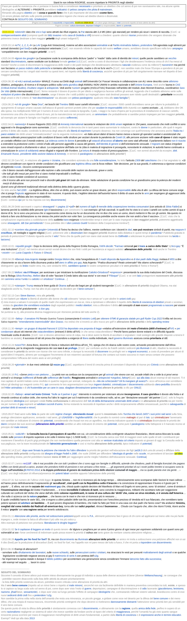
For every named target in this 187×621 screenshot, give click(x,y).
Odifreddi (123, 236)
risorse (132, 35)
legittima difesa (83, 163)
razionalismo (13, 611)
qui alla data (143, 377)
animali (78, 81)
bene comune (86, 288)
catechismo (151, 160)
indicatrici (62, 9)
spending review (160, 321)
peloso (73, 9)
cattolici (36, 279)
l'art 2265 (21, 190)
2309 (137, 160)
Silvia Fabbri (172, 206)
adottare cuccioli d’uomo (50, 404)
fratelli (66, 377)
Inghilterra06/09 (84, 417)
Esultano (31, 88)
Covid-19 (120, 137)
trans (66, 219)
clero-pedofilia (162, 384)
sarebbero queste (77, 265)
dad (130, 229)
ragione (126, 608)
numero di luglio (88, 206)
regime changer (63, 414)
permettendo (36, 223)
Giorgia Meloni (62, 259)
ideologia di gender (123, 453)
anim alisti (21, 35)
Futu (36, 252)
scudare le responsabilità (109, 107)
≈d (16, 81)
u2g (96, 555)
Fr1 (16, 374)
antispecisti (52, 88)
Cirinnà (154, 364)
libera (85, 338)
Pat (83, 32)
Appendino (125, 259)
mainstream (106, 9)
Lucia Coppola (23, 252)
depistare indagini (93, 26)
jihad (13, 592)
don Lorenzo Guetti (77, 223)
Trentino (64, 104)
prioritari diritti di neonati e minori (18, 407)
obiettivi (28, 12)
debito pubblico (55, 559)
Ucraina (56, 160)
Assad (89, 414)
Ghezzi (47, 252)
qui (20, 200)
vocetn (5, 252)
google (25, 104)
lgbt (46, 209)
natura (33, 496)
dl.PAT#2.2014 (32, 470)
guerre (87, 588)
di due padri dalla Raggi (146, 259)
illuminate (83, 539)
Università (52, 229)
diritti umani (116, 124)
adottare (25, 503)
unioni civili (125, 298)
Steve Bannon (27, 295)
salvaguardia (176, 404)
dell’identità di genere (107, 144)
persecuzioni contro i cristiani (90, 552)
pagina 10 (63, 206)
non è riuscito (179, 140)
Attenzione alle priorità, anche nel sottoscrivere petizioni (43, 516)
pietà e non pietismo (38, 374)
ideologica (19, 401)
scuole (142, 453)
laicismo (5, 239)
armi (146, 193)
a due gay (44, 308)
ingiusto (20, 193)
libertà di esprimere (81, 130)
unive (76, 88)
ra (40, 252)
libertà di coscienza (126, 615)
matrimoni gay (53, 486)
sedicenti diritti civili (17, 595)
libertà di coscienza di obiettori (148, 302)
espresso (116, 272)
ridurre (23, 298)
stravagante (13, 223)
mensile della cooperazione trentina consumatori (124, 206)
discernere (102, 351)
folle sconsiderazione (105, 160)
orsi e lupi (41, 32)
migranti (156, 144)
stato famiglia (120, 97)
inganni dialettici (102, 384)
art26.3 (138, 450)
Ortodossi (103, 272)
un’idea (178, 453)
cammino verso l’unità (16, 279)
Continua (59, 279)
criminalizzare (119, 384)
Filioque (113, 275)
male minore (20, 427)
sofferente (71, 117)
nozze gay (59, 364)
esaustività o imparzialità (63, 23)
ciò (65, 298)
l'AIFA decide (106, 246)
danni (118, 26)
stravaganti (48, 206)
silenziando (79, 414)
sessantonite (30, 592)
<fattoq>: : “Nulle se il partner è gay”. (46, 394)
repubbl (20, 246)
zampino (82, 9)
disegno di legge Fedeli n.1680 (61, 453)
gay (178, 246)
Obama (62, 285)
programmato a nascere (161, 305)
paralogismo (86, 97)
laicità (175, 236)
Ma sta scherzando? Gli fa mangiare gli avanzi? (122, 381)
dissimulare (77, 232)
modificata (79, 23)
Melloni (36, 275)
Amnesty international (71, 124)
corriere (20, 229)
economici (142, 351)
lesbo (25, 265)
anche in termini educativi (167, 615)
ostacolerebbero (45, 331)
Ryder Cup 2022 (153, 318)
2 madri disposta (107, 259)
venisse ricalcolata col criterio (119, 440)
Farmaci (119, 246)
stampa (20, 285)
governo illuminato (123, 338)
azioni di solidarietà (28, 150)
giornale (33, 229)
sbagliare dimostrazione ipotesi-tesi (83, 387)
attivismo (173, 81)
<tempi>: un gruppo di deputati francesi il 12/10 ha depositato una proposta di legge (58, 328)
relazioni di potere (11, 94)
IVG (172, 328)
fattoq (19, 318)
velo (56, 236)
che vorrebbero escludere (37, 305)
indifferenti (28, 377)
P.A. (92, 516)
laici (139, 275)
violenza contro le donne (61, 140)
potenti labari (62, 473)
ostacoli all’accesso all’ (107, 140)
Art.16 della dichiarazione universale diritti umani (113, 401)
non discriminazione (43, 97)
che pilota (92, 9)
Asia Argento (31, 259)
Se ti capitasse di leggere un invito (32, 529)
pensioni (18, 437)
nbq (27, 229)
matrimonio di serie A (65, 555)
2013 (32, 618)
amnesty (20, 124)
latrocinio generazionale (63, 443)
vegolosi (116, 377)
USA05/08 (67, 417)
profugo (72, 348)
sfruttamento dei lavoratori (32, 552)
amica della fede (147, 608)
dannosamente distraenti (123, 601)
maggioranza (123, 611)
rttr (19, 104)
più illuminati (142, 348)
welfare (117, 48)
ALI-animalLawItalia (29, 81)
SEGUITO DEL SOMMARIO (32, 19)
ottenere (105, 318)
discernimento (58, 200)
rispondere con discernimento (156, 542)
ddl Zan (25, 223)
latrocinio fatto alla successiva (145, 559)
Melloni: (26, 272)
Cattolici (93, 272)
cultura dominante (77, 26)
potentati (127, 26)
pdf (72, 206)
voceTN (20, 345)
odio (144, 588)
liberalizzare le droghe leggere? (60, 522)
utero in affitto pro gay (70, 262)
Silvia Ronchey (24, 275)
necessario (85, 6)
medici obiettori (84, 305)
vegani (40, 88)
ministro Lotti (88, 318)
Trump (29, 285)
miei (119, 23)
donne (144, 127)
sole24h (20, 434)
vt (17, 104)
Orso (40, 104)
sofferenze (53, 377)
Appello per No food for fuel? (30, 539)
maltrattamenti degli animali (157, 552)
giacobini (18, 305)
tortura (85, 150)
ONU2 (137, 387)
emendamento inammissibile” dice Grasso (41, 321)
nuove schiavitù (60, 552)
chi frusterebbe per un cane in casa (45, 387)
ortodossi (48, 279)
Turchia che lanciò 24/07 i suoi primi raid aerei (147, 414)
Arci (173, 246)
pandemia (156, 232)
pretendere (40, 595)
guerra (45, 160)
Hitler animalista (13, 387)
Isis (147, 417)
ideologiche (104, 592)
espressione (147, 615)
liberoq (19, 259)
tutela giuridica (70, 84)
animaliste (102, 45)
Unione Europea (143, 84)
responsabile (124, 190)
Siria (33, 414)
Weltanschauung (153, 575)
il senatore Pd (32, 318)
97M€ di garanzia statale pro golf (127, 318)
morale (17, 167)
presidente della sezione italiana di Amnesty (43, 153)
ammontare (101, 114)
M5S (172, 259)
